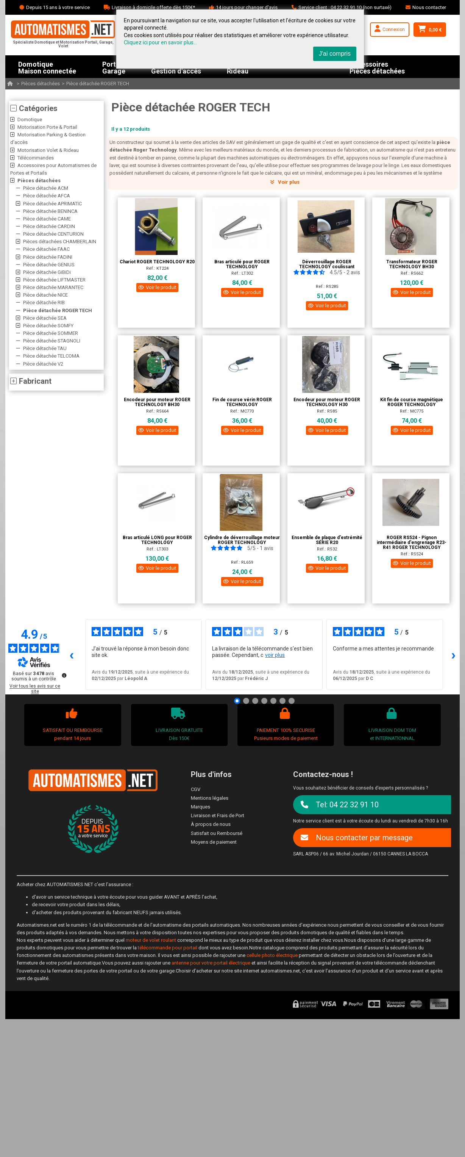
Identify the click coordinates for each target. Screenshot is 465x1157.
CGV (195, 789)
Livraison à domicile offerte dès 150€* (153, 7)
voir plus (275, 655)
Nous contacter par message (357, 837)
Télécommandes (35, 158)
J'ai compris (335, 53)
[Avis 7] (292, 701)
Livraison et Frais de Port (217, 815)
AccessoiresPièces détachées (377, 66)
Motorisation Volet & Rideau (48, 150)
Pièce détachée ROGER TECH (97, 83)
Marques (200, 807)
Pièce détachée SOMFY (48, 325)
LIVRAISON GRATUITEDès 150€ (178, 724)
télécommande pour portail (167, 948)
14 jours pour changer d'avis (247, 7)
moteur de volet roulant (151, 940)
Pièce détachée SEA (45, 318)
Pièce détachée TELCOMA (51, 356)
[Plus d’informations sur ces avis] (64, 675)
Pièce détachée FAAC (46, 249)
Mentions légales (209, 798)
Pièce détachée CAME (47, 219)
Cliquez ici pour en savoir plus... (160, 42)
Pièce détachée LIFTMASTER (54, 280)
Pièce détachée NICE (45, 295)
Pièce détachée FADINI (47, 257)
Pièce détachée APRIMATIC (52, 203)
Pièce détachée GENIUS (49, 264)
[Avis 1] (237, 701)
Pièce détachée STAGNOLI (51, 341)
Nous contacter (429, 7)
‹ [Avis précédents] (72, 654)
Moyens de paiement (214, 842)
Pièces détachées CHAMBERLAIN (59, 241)
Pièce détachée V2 (43, 364)
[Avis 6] (282, 701)
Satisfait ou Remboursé (216, 833)
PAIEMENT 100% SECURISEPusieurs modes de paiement (285, 724)
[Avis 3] (255, 701)
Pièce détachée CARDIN (49, 226)
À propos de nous (211, 824)
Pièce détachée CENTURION (53, 234)
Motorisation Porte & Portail (47, 127)
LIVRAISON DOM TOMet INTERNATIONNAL (391, 724)
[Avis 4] (264, 701)
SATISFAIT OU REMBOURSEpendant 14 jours (72, 724)
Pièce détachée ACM (45, 188)
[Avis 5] (273, 701)
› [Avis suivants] (453, 654)
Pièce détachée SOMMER (50, 333)
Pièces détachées (40, 83)
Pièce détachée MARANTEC (53, 287)
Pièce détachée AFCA (46, 196)
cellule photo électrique (272, 955)
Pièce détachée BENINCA (50, 211)
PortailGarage (113, 66)
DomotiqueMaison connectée (47, 66)
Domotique (29, 119)
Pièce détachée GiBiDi (47, 272)
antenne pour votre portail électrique (211, 963)
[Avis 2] (246, 701)
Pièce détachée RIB (44, 302)
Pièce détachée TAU (45, 348)
